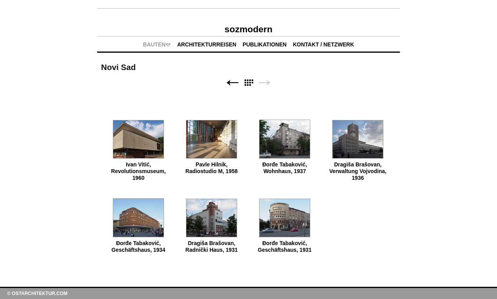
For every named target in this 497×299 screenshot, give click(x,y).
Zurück (232, 83)
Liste (248, 83)
